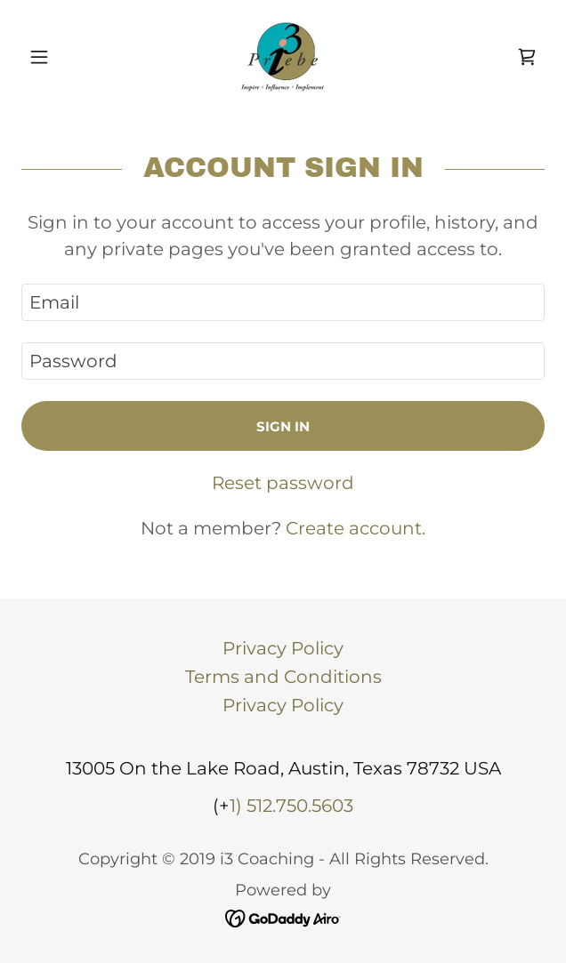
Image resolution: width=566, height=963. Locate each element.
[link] (283, 56)
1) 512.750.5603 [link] (291, 805)
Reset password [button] (283, 483)
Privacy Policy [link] (283, 648)
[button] (60, 57)
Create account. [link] (355, 528)
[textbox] (283, 302)
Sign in (283, 426)
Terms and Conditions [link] (283, 676)
